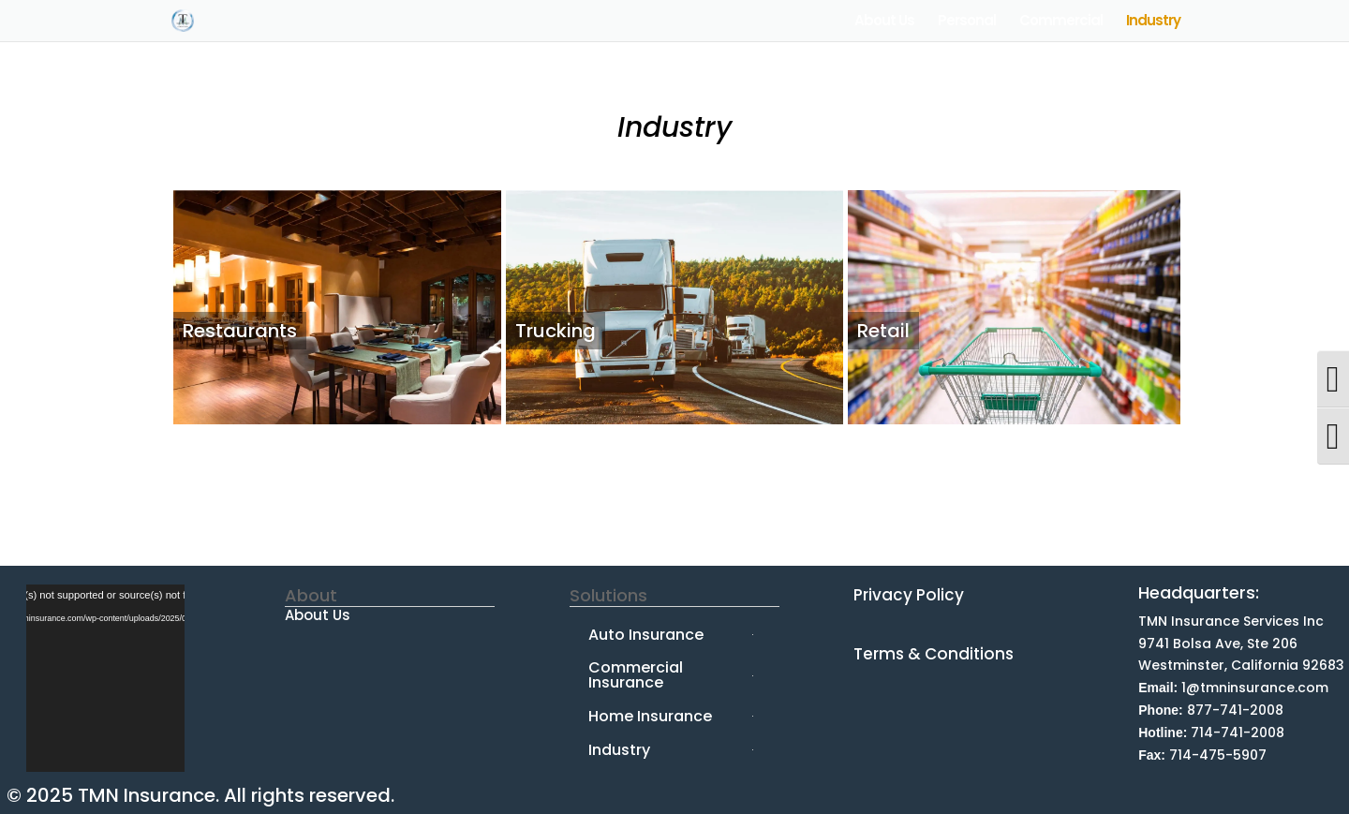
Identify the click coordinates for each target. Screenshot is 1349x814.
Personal (967, 22)
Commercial (1061, 22)
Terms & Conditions (933, 654)
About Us (884, 22)
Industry (1153, 22)
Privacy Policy (908, 595)
